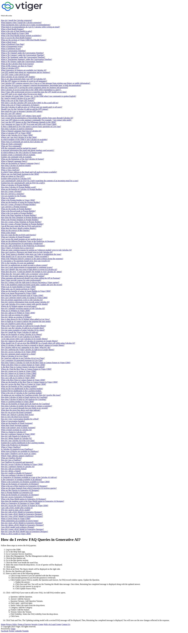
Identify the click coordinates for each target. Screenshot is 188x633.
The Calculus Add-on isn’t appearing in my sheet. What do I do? (25, 347)
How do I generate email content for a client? (18, 354)
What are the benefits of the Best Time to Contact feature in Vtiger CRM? (29, 382)
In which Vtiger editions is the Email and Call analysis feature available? (29, 172)
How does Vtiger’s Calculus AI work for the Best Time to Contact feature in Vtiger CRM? (35, 363)
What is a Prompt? (8, 198)
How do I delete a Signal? (11, 471)
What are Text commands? (11, 146)
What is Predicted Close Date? (12, 44)
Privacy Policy (11, 624)
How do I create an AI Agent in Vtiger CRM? (18, 376)
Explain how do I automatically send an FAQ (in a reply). (23, 183)
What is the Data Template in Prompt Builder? (19, 215)
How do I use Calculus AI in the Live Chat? (18, 441)
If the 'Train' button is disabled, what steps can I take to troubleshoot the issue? (31, 254)
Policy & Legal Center (52, 624)
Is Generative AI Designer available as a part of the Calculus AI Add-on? (29, 477)
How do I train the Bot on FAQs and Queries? (18, 235)
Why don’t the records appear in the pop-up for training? (22, 276)
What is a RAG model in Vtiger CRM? (16, 534)
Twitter (11, 631)
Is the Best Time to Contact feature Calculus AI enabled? (23, 367)
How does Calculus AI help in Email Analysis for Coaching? (24, 397)
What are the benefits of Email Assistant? (17, 423)
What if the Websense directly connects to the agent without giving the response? (32, 259)
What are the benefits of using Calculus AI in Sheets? (21, 334)
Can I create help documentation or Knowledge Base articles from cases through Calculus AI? (37, 118)
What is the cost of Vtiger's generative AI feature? (20, 105)
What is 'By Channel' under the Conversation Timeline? (22, 53)
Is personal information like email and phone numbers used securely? (27, 150)
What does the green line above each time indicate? (20, 410)
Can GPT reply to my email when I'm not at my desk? (21, 94)
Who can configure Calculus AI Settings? (17, 475)
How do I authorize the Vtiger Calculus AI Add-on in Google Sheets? (27, 350)
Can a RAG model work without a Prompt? (17, 527)
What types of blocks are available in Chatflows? (20, 451)
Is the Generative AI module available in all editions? (21, 480)
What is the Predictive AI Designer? (15, 445)
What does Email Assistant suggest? (15, 425)
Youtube (25, 631)
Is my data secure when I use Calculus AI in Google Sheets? (24, 339)
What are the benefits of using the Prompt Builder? (20, 202)
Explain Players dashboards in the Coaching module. (21, 391)
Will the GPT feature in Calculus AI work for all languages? (24, 81)
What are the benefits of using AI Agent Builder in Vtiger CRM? (26, 291)
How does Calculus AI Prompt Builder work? (18, 187)
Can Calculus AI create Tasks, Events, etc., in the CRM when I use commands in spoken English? (38, 96)
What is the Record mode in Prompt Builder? (18, 211)
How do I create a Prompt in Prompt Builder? (18, 204)
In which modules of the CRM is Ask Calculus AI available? (24, 139)
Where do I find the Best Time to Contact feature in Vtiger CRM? (26, 369)
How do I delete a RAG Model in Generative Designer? (22, 525)
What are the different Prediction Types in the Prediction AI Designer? (28, 241)
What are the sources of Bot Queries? (15, 230)
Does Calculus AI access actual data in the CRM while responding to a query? (31, 90)
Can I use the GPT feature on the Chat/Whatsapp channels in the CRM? (28, 122)
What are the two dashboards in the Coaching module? (22, 389)
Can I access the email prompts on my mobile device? (21, 239)
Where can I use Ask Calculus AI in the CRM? (19, 137)
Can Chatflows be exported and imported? (17, 462)
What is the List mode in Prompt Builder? (17, 213)
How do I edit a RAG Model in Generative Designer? (21, 512)
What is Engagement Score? (12, 46)
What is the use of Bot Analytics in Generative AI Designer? (24, 486)
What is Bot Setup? (8, 233)
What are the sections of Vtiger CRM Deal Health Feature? (23, 40)
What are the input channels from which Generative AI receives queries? (29, 488)
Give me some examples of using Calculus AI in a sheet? (23, 330)
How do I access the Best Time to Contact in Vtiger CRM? (23, 384)
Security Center (37, 624)
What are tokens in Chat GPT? (12, 176)
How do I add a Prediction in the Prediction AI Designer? (23, 246)
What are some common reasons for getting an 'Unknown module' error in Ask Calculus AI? (36, 250)
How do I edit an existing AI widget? (15, 315)
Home (3, 624)
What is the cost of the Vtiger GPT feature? (17, 101)
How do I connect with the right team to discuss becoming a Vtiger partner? (30, 282)
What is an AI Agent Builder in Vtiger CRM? (18, 287)
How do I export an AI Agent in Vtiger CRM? (18, 371)
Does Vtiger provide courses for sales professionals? (21, 280)
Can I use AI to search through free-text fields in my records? (24, 408)
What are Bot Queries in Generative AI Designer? (20, 490)
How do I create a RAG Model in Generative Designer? (22, 529)
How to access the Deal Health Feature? (16, 38)
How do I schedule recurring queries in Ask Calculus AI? (23, 308)
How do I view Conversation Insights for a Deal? (20, 419)
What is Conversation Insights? (13, 421)
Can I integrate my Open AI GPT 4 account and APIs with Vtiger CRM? (29, 124)
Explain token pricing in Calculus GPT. (16, 178)
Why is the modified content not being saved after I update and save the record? (31, 285)
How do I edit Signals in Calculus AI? (15, 436)
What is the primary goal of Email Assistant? (18, 428)
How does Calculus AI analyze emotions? (17, 129)
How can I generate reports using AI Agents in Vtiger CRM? (24, 298)
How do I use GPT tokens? (11, 113)
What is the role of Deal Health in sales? (16, 31)
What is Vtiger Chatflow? (11, 447)
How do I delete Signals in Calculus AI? (16, 438)
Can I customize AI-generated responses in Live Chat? (22, 360)
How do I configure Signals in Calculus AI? (18, 467)
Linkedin (18, 631)
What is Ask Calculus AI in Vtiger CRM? (17, 135)
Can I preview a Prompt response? (14, 207)
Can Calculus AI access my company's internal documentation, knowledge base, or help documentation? (41, 85)
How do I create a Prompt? (11, 191)
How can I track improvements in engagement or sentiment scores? (27, 267)
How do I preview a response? (12, 194)
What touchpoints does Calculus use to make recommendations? (25, 25)
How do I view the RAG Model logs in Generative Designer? (24, 531)
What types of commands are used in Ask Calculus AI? (22, 142)
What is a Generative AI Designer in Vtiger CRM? (20, 503)
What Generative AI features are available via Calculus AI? (23, 70)
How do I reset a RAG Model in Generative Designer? (22, 523)
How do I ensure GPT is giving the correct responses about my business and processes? (34, 88)
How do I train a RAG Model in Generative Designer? (22, 514)
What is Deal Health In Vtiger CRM (15, 33)
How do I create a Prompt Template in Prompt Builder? (22, 224)
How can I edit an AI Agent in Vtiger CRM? (18, 378)
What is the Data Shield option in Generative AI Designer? (23, 499)
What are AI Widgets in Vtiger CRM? (15, 311)
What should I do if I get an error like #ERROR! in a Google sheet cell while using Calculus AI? (38, 343)
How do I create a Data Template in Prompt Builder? (21, 222)
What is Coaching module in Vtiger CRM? (17, 402)
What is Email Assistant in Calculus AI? (16, 430)
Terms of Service (24, 624)
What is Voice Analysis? (10, 170)
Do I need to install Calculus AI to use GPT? (18, 98)
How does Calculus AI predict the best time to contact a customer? (26, 406)
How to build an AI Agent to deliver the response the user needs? (26, 321)
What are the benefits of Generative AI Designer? (20, 495)
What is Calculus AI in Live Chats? (14, 356)
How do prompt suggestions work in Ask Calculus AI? (22, 300)
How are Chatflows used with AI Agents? (17, 324)
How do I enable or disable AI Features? (16, 473)
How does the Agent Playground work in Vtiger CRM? (22, 295)
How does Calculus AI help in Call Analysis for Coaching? (23, 399)
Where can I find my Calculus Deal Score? (17, 415)
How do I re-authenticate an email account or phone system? (24, 265)
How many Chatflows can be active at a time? (18, 454)
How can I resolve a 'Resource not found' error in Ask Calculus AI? (27, 252)
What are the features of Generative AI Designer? (20, 484)
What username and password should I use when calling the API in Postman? (30, 278)
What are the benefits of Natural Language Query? (20, 163)
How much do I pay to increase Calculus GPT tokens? (22, 111)
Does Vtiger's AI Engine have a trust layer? (17, 248)
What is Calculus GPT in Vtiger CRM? (16, 133)
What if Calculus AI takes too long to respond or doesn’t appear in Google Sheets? (32, 345)
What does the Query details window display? (18, 228)
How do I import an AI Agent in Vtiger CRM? (18, 373)
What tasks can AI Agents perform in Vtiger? (18, 289)
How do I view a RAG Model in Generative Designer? (22, 516)
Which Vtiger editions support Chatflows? (17, 456)
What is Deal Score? (9, 42)
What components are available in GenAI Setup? (19, 521)
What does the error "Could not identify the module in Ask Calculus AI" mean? (31, 272)
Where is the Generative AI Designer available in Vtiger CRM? (25, 482)
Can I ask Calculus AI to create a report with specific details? (24, 304)
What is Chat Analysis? (10, 168)
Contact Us (66, 624)
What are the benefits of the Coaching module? (19, 386)
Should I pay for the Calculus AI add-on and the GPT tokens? (24, 109)
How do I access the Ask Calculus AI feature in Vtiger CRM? (24, 505)
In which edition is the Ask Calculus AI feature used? (21, 152)
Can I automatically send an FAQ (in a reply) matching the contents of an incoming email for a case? (39, 181)
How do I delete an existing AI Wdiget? (16, 317)
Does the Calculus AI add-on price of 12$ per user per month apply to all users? (31, 107)
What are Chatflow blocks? (11, 458)
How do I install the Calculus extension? (16, 20)
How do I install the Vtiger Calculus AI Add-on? (19, 332)
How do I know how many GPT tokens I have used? (21, 116)
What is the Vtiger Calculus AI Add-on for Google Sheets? (23, 326)
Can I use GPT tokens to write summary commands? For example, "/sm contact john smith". (36, 120)
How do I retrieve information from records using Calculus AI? (25, 302)
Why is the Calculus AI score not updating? (17, 263)
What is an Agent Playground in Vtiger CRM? (18, 293)
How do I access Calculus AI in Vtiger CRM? (18, 352)
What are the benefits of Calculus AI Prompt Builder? (21, 189)
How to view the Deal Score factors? (15, 417)
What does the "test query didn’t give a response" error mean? (25, 274)
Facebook (4, 631)
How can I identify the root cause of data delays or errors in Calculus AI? (29, 269)
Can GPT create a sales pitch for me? (15, 75)
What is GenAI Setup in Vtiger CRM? (15, 518)
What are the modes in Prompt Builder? (16, 209)
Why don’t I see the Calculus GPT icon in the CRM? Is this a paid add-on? (29, 103)
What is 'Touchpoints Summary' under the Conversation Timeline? (26, 59)
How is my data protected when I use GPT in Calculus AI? (23, 79)
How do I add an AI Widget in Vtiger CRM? (18, 313)
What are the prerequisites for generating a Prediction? (22, 243)
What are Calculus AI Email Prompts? (15, 237)
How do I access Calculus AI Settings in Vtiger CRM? (22, 464)
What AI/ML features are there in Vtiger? (17, 66)
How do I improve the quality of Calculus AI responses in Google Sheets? (29, 341)
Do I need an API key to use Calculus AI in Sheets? (20, 337)
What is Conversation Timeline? (13, 51)
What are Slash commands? (11, 144)
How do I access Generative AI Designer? (17, 497)
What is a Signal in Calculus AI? (13, 432)
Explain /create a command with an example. (18, 155)
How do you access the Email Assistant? (16, 412)
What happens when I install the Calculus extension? (21, 23)
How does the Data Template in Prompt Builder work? (22, 217)
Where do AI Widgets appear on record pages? (19, 306)
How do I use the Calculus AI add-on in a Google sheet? (22, 328)
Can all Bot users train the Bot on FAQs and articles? (21, 226)
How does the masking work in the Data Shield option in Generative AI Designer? (32, 501)
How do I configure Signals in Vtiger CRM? (18, 434)
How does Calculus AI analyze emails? (16, 165)
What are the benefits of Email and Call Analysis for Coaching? (25, 404)
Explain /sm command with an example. (16, 157)
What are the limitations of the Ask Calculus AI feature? (22, 159)
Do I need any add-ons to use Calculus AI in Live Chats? (23, 358)
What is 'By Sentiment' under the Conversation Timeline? (23, 57)
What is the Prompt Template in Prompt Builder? (20, 220)
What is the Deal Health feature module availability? (21, 36)
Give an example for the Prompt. (13, 196)
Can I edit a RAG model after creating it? (17, 508)
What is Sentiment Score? (11, 49)
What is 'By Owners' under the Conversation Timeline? (22, 62)
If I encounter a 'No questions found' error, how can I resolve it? (25, 261)
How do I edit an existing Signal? (14, 469)
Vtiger (13, 629)
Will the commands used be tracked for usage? (19, 148)
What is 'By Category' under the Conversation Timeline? (22, 55)
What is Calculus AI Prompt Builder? (15, 185)
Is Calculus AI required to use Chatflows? (17, 449)
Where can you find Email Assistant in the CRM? (20, 174)
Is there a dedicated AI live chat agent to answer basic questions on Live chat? (31, 126)
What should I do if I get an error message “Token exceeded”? (25, 256)
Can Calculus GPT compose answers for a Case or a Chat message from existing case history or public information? (46, 83)
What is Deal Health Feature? (12, 29)
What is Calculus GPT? (10, 68)
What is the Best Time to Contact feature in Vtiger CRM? (23, 365)
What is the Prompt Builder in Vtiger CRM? (18, 200)
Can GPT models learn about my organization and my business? (25, 72)
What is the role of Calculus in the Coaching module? (21, 393)
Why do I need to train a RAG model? (15, 510)
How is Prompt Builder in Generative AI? (17, 493)
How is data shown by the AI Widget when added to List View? (25, 319)
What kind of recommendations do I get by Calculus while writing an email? (30, 27)
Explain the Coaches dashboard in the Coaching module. (22, 443)
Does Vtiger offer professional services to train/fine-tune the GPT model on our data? (34, 92)
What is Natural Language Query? (14, 161)
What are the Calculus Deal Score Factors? (17, 64)
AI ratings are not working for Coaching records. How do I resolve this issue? (31, 395)
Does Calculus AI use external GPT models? (18, 77)
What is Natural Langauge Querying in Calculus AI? (21, 131)
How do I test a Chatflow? (11, 460)
